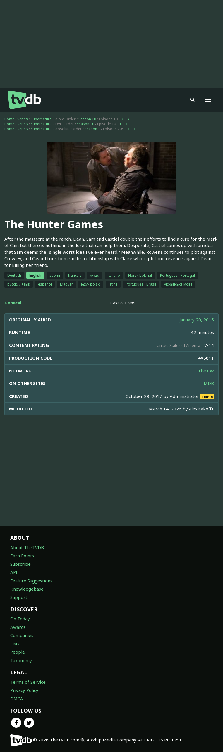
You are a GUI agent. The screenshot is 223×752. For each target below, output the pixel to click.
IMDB (208, 383)
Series (22, 118)
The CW (206, 371)
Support (18, 597)
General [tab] (12, 303)
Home (9, 118)
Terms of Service (28, 682)
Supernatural (41, 118)
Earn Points (22, 555)
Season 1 (92, 128)
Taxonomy (21, 660)
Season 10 (87, 118)
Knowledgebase (27, 589)
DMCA (16, 698)
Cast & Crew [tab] (122, 303)
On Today (20, 619)
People (17, 652)
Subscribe (20, 564)
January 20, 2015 (196, 320)
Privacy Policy (24, 690)
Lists (15, 644)
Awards (18, 627)
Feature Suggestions (31, 581)
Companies (21, 635)
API (13, 572)
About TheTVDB (27, 547)
